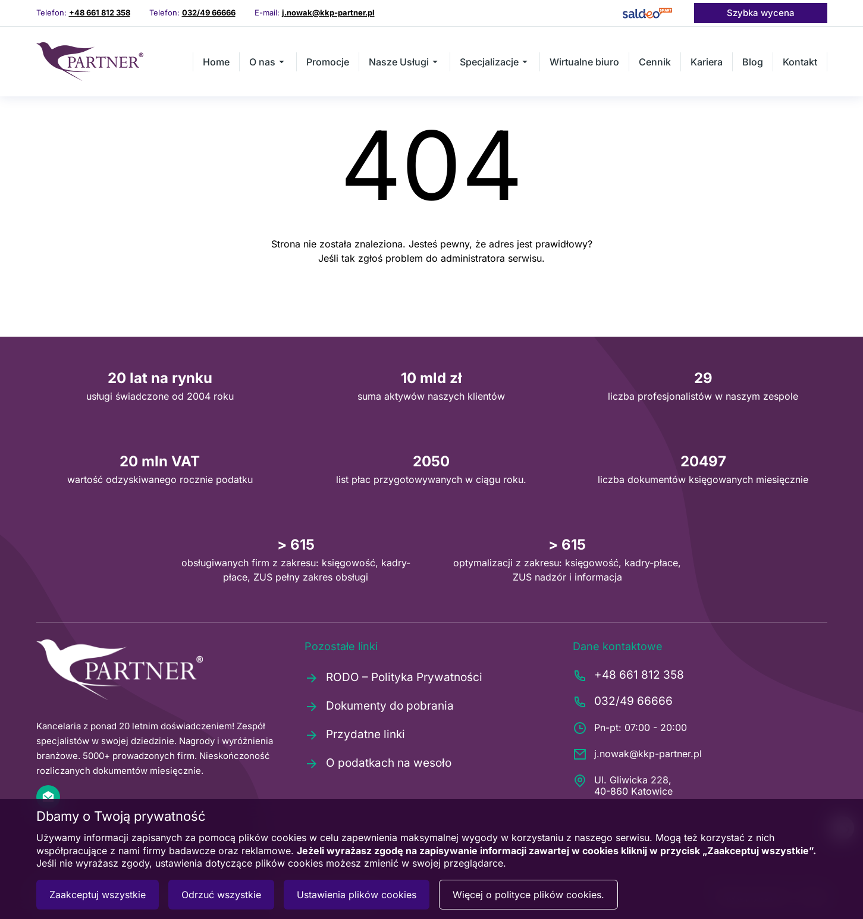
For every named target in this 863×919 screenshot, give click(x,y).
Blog (752, 62)
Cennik (655, 62)
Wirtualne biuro (584, 62)
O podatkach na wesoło (378, 763)
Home (216, 62)
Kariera (707, 62)
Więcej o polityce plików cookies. (528, 895)
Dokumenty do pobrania (379, 706)
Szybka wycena (761, 12)
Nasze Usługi (404, 62)
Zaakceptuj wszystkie (97, 895)
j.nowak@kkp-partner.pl (328, 12)
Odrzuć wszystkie (221, 895)
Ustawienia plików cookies (356, 895)
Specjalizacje (495, 62)
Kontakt (800, 62)
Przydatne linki (355, 734)
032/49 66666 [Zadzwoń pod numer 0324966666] (209, 12)
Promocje (327, 62)
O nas (268, 62)
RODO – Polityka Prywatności (393, 677)
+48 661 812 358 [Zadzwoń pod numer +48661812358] (99, 12)
